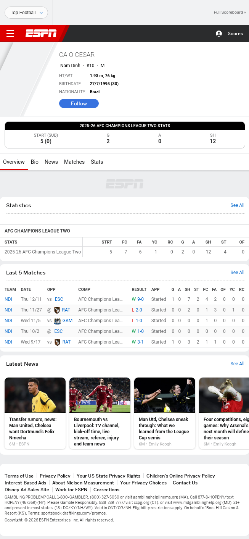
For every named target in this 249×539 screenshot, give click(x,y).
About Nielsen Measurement (83, 483)
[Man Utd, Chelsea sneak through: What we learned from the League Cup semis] (164, 413)
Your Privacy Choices (143, 483)
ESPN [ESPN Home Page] (41, 33)
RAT (66, 310)
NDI (8, 299)
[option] (35, 413)
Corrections (106, 489)
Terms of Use (19, 476)
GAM (67, 320)
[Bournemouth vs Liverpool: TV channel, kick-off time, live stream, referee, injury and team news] (99, 413)
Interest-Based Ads (25, 483)
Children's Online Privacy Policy (180, 476)
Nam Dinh (70, 65)
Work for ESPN (71, 489)
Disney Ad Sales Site (27, 489)
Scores (235, 33)
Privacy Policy (55, 476)
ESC (59, 299)
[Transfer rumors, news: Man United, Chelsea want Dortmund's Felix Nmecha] (35, 413)
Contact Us (185, 483)
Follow (79, 103)
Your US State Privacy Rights (108, 476)
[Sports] (26, 12)
